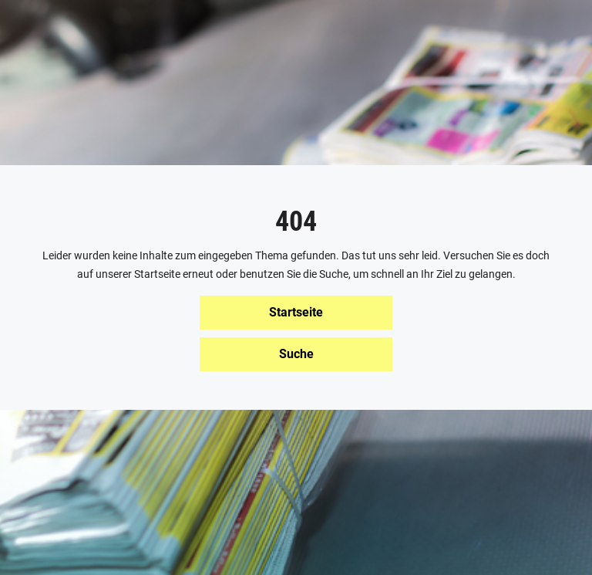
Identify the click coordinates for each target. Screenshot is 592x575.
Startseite (296, 312)
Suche (296, 354)
